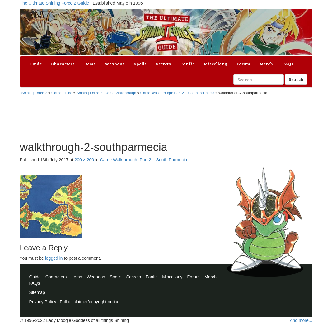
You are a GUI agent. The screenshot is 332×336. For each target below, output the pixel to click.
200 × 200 (84, 159)
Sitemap (37, 292)
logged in (54, 258)
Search (296, 79)
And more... (301, 320)
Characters (63, 64)
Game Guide (61, 93)
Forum (243, 64)
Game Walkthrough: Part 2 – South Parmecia (177, 93)
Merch (266, 64)
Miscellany (215, 64)
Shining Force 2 (34, 93)
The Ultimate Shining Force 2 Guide (54, 3)
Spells (140, 64)
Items (90, 64)
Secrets (163, 64)
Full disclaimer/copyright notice (89, 301)
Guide (36, 64)
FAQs (287, 64)
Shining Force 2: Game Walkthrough (106, 93)
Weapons (114, 64)
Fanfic (187, 64)
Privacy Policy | (44, 301)
